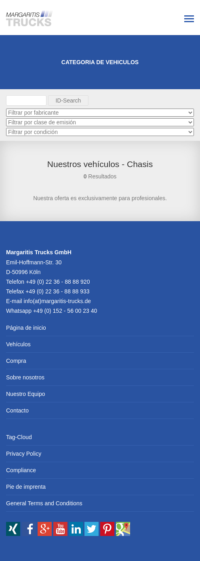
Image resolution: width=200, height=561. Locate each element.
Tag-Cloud (19, 437)
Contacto (17, 410)
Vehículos (18, 344)
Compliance (21, 470)
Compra (16, 361)
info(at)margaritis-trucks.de (57, 301)
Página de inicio (26, 327)
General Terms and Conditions (44, 503)
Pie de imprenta (26, 487)
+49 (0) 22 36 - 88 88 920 (58, 281)
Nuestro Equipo (25, 394)
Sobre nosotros (25, 377)
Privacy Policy (23, 453)
